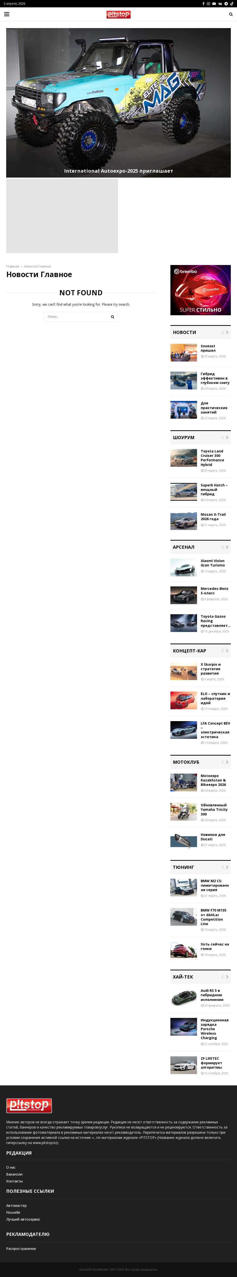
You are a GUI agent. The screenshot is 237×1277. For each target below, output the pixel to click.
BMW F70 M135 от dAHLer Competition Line (213, 917)
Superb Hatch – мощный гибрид (214, 489)
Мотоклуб (186, 762)
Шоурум (183, 437)
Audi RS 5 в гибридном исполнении (212, 995)
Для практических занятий (214, 407)
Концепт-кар (189, 651)
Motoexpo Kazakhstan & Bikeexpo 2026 (213, 780)
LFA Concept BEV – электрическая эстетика (215, 730)
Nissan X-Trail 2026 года (213, 516)
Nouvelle (13, 1212)
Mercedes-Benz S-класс (214, 590)
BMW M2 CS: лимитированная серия (215, 885)
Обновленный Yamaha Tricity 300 (214, 809)
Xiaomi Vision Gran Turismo (213, 562)
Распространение (21, 1248)
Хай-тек (183, 977)
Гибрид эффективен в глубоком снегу (215, 378)
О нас (11, 1167)
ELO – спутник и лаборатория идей (215, 698)
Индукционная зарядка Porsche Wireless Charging (215, 1029)
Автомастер (16, 1205)
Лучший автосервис (23, 1219)
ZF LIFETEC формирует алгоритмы (211, 1063)
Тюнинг (183, 867)
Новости (184, 332)
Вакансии (14, 1174)
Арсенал (183, 547)
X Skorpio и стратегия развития (211, 669)
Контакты (14, 1181)
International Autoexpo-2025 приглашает (118, 170)
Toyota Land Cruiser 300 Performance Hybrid (212, 458)
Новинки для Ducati (213, 836)
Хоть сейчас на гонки (215, 946)
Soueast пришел (208, 348)
